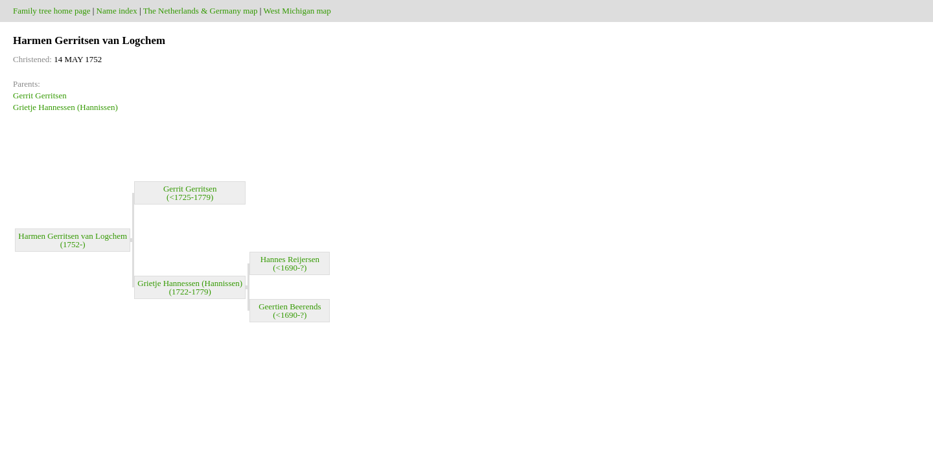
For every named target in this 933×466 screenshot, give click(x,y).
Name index (117, 11)
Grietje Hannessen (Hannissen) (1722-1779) (189, 287)
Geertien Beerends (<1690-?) (290, 311)
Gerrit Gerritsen (40, 95)
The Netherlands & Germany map (200, 11)
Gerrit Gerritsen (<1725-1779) (190, 193)
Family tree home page (52, 11)
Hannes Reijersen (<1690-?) (289, 263)
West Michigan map (296, 11)
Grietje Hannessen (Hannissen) (65, 107)
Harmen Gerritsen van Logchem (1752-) (72, 240)
